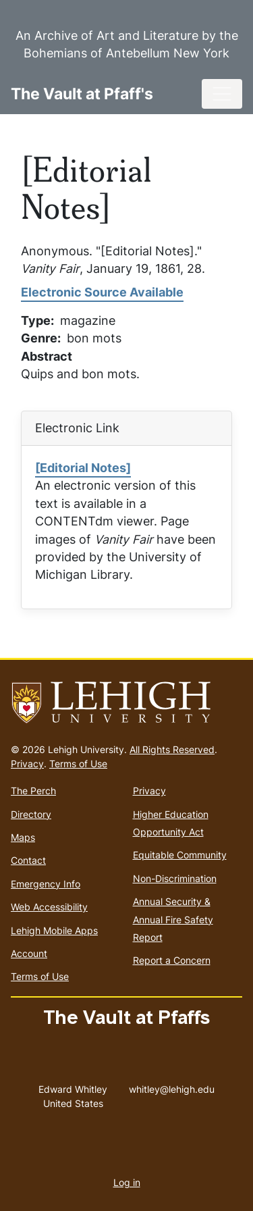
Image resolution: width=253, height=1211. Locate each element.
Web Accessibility (49, 906)
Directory (31, 814)
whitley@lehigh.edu (172, 1086)
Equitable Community (180, 854)
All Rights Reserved (172, 749)
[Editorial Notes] (83, 467)
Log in (126, 1182)
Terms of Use (78, 763)
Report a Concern (171, 960)
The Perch (33, 790)
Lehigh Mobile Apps (54, 930)
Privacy (27, 763)
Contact (28, 860)
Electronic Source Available (102, 292)
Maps (23, 837)
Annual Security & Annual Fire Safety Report (173, 919)
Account (29, 953)
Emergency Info (45, 883)
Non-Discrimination (175, 878)
